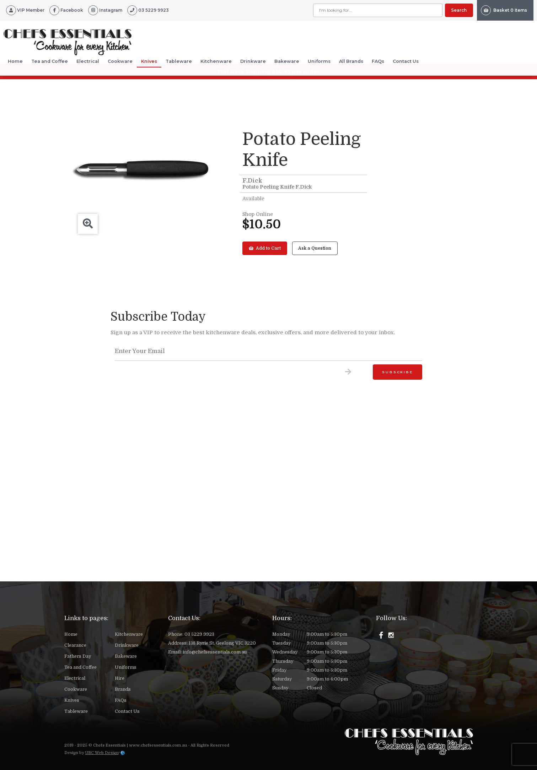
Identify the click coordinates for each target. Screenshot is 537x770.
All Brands (351, 61)
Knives (149, 61)
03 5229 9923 (199, 634)
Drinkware (253, 61)
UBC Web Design (102, 752)
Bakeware (286, 61)
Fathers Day (77, 656)
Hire (119, 678)
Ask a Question (314, 248)
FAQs (378, 61)
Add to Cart (265, 248)
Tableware (179, 61)
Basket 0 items (504, 10)
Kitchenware (216, 61)
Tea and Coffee (49, 61)
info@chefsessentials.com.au (215, 652)
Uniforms (319, 61)
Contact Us (406, 61)
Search (459, 10)
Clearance (75, 645)
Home (15, 61)
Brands (123, 689)
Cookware (120, 61)
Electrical (87, 61)
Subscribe (397, 372)
